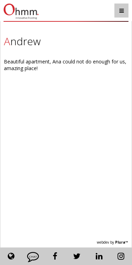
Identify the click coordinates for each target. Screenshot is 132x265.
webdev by (112, 242)
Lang (11, 256)
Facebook (55, 256)
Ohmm (24, 11)
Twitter (77, 256)
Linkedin (99, 256)
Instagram (121, 256)
